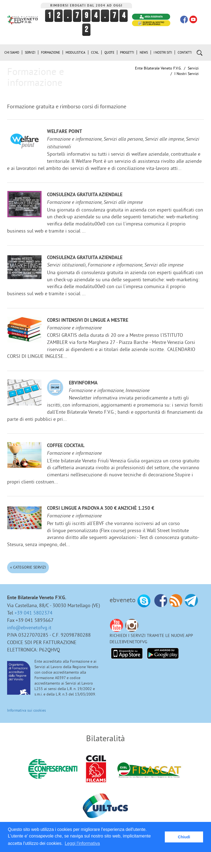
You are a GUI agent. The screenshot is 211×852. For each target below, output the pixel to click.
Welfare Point (64, 132)
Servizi (193, 68)
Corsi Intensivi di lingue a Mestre (87, 320)
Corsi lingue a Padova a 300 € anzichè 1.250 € (100, 508)
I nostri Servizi (186, 73)
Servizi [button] (30, 52)
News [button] (144, 52)
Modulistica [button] (75, 52)
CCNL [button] (95, 52)
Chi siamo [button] (11, 52)
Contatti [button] (185, 52)
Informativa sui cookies (26, 710)
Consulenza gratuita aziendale (84, 195)
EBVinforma (83, 383)
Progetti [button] (127, 52)
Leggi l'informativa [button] (82, 843)
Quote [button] (109, 52)
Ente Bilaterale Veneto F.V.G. (158, 68)
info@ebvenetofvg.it (29, 627)
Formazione (50, 52)
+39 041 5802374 (33, 613)
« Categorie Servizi (28, 567)
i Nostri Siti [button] (163, 52)
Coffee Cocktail (65, 446)
